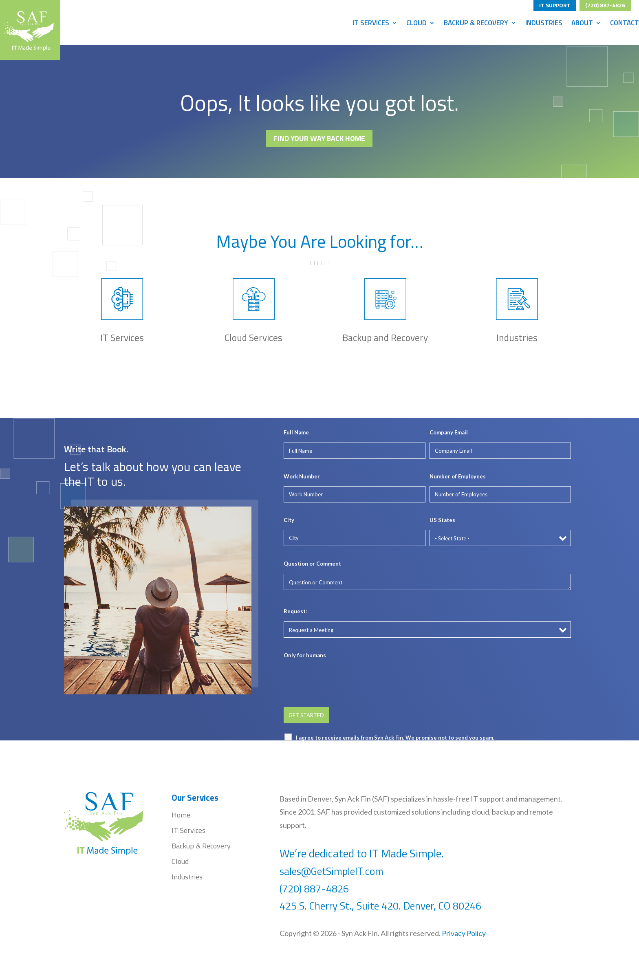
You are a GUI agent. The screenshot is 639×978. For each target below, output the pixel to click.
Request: (295, 611)
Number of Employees (458, 476)
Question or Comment (312, 563)
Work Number (302, 476)
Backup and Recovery (385, 337)
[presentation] (346, 681)
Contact (624, 24)
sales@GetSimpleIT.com (331, 871)
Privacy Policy (464, 933)
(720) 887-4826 (605, 4)
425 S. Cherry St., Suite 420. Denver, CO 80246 (382, 906)
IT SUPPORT (555, 4)
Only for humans (305, 655)
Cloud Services (253, 337)
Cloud (416, 24)
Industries (543, 24)
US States (442, 520)
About (582, 24)
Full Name (296, 432)
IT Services (371, 24)
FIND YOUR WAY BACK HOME (319, 138)
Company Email (449, 432)
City (289, 520)
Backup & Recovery (476, 24)
